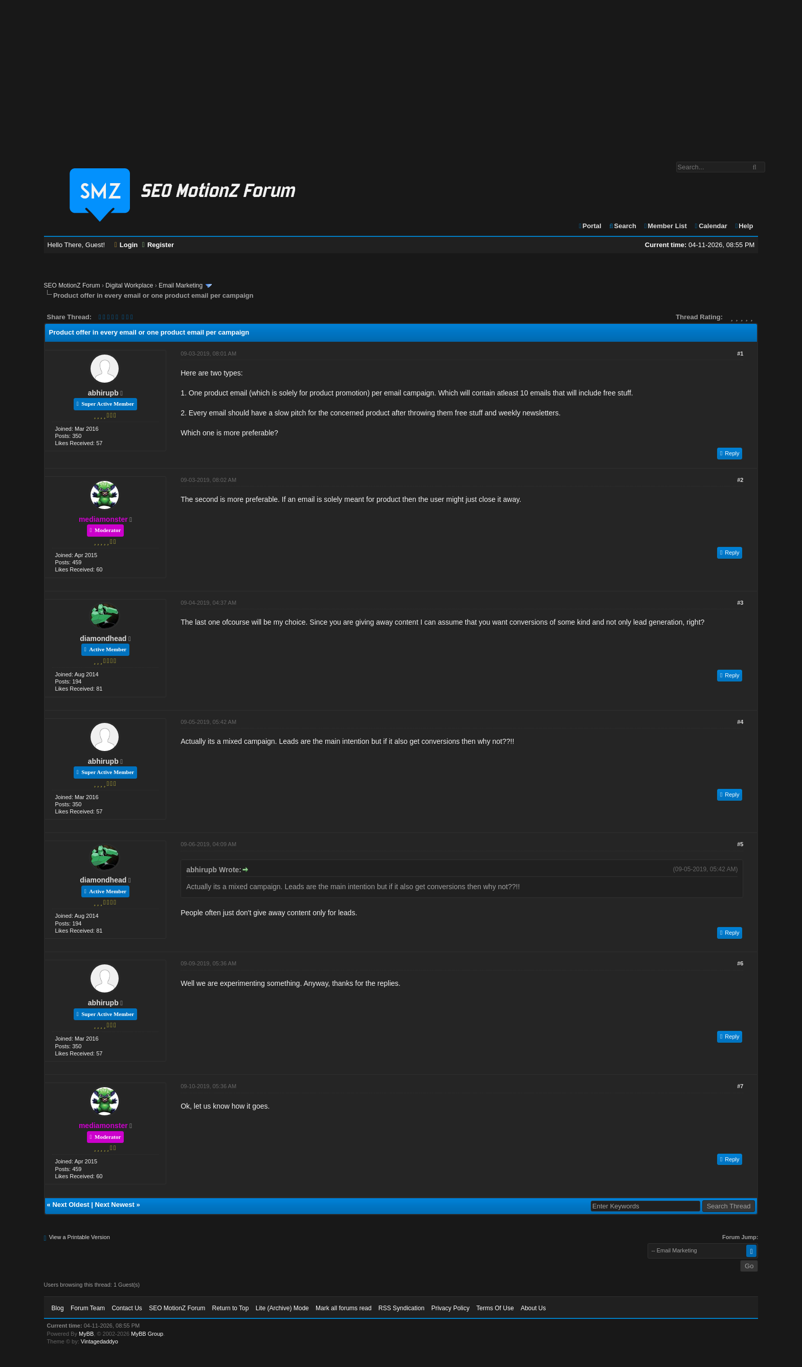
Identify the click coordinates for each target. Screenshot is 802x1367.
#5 (740, 844)
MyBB (86, 1334)
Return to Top (230, 1308)
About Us (533, 1308)
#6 (740, 963)
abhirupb (103, 393)
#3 (740, 603)
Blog (58, 1308)
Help (743, 226)
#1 (740, 353)
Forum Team (88, 1308)
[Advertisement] (401, 75)
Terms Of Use (495, 1308)
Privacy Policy (450, 1308)
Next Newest (115, 1204)
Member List (665, 226)
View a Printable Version (79, 1237)
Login (126, 245)
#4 (740, 722)
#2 (740, 480)
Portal (590, 226)
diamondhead (103, 638)
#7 (740, 1086)
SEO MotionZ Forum (72, 285)
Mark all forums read (343, 1308)
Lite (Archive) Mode (282, 1308)
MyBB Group (147, 1334)
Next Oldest (70, 1204)
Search (622, 226)
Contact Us (127, 1308)
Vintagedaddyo (99, 1341)
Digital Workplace (129, 285)
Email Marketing (181, 285)
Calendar (710, 226)
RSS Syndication (401, 1308)
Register (158, 245)
